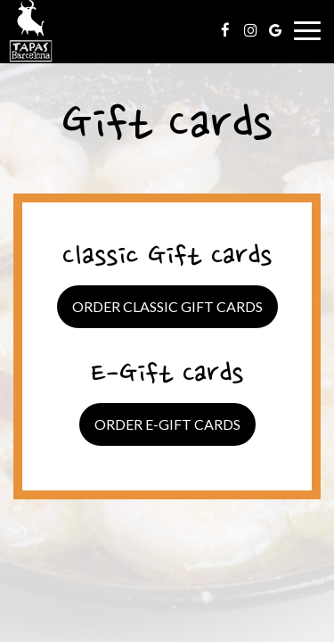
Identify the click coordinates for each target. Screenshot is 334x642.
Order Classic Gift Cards (167, 306)
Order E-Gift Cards (167, 424)
